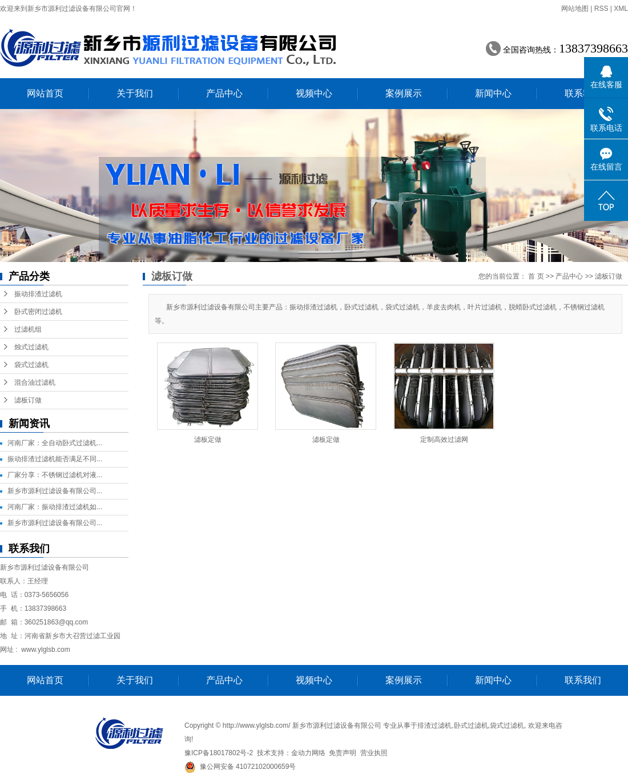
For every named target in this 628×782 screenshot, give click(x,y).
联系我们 (583, 93)
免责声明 (342, 753)
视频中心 (314, 93)
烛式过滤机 (31, 347)
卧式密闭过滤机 (38, 312)
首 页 (536, 276)
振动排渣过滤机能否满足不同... (54, 459)
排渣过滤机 (434, 725)
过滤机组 (28, 329)
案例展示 (403, 93)
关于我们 (134, 93)
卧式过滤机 (471, 725)
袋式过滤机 (31, 365)
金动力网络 (308, 753)
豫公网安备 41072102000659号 (240, 767)
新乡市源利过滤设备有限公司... (54, 491)
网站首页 (45, 93)
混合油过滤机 (34, 382)
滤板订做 (28, 400)
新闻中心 (493, 93)
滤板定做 (208, 440)
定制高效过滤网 (444, 440)
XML (621, 9)
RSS (601, 9)
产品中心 (224, 93)
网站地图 (575, 9)
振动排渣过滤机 (38, 294)
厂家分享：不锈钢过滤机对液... (54, 475)
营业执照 (374, 753)
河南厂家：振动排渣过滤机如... (54, 507)
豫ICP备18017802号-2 (218, 753)
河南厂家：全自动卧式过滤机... (54, 443)
